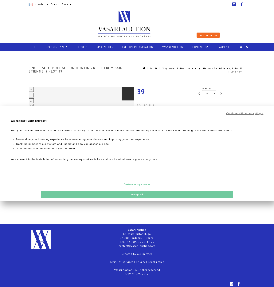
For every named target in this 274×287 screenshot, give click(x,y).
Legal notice (156, 262)
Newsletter (41, 4)
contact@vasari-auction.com (137, 246)
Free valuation (208, 35)
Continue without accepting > (244, 113)
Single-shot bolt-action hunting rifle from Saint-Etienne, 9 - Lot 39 (202, 68)
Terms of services (121, 262)
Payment (67, 4)
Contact (55, 4)
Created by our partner (137, 254)
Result (153, 68)
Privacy (140, 262)
